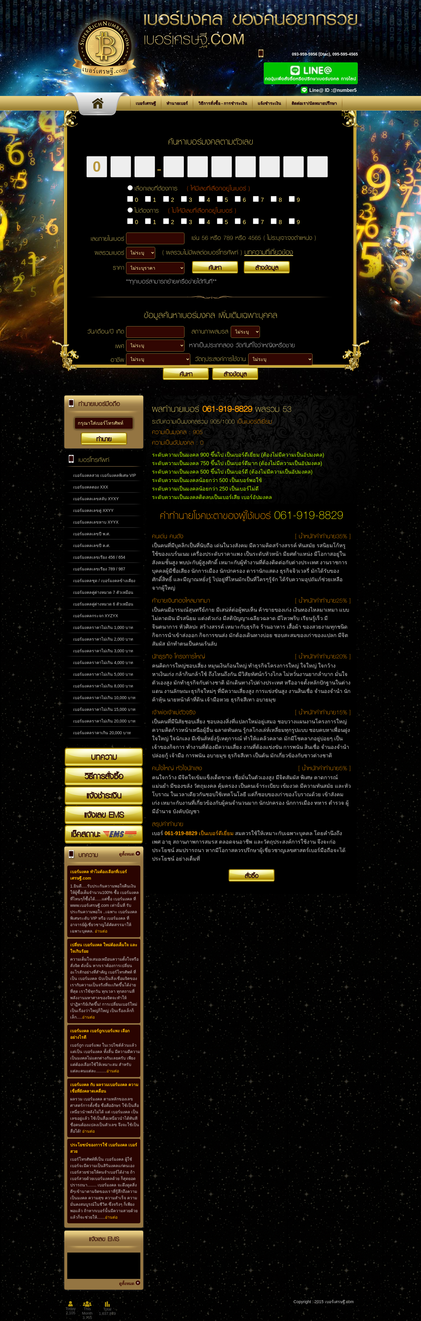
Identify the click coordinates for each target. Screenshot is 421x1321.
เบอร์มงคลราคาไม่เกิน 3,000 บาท (103, 651)
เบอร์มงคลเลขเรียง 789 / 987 (99, 569)
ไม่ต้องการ (185, 210)
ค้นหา (214, 267)
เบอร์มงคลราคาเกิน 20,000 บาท (102, 732)
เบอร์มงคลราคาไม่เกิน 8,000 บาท (103, 686)
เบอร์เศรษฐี (146, 103)
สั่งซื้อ (251, 875)
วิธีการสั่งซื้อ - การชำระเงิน (222, 103)
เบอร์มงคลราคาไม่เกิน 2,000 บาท (103, 639)
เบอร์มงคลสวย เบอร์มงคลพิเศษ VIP (104, 475)
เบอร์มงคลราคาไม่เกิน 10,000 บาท (104, 697)
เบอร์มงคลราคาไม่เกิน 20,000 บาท (104, 721)
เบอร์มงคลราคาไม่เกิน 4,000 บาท (103, 662)
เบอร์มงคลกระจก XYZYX (95, 615)
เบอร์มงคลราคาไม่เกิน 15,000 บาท (104, 709)
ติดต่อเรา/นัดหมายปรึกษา (314, 103)
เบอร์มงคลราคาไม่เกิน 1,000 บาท (103, 627)
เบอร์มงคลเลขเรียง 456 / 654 (99, 557)
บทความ (104, 757)
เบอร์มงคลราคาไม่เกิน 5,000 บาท (103, 674)
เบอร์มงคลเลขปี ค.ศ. (91, 545)
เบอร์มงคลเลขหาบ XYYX (95, 522)
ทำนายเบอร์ (177, 103)
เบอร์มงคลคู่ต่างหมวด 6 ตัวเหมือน (103, 604)
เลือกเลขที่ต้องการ (192, 188)
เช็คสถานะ (104, 834)
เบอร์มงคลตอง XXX (90, 487)
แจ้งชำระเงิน (269, 103)
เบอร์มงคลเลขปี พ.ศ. (91, 534)
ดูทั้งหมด (126, 854)
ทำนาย (103, 439)
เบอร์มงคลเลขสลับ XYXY (96, 498)
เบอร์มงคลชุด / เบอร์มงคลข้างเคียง (104, 580)
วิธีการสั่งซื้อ (103, 776)
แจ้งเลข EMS (104, 815)
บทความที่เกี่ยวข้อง (268, 252)
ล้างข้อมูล (266, 267)
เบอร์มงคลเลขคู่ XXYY (93, 510)
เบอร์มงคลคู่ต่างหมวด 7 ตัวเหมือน (103, 592)
